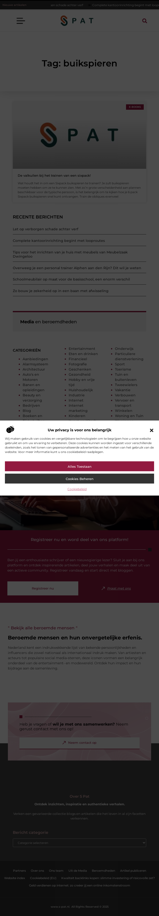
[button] (151, 430)
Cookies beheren (80, 479)
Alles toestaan (80, 466)
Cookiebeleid (77, 489)
